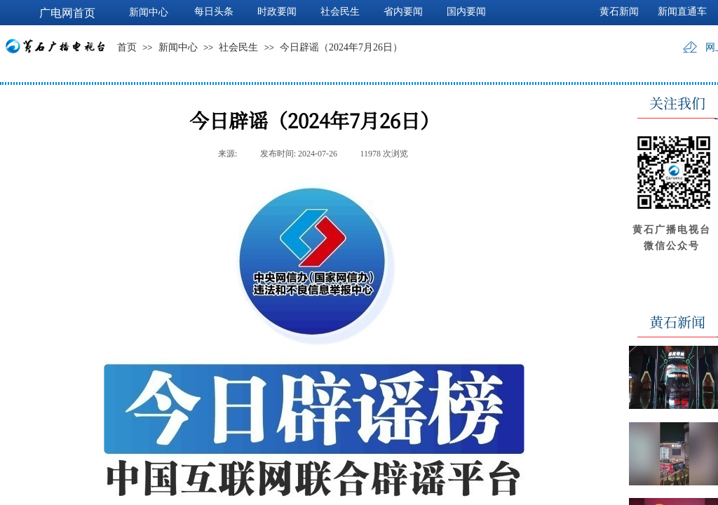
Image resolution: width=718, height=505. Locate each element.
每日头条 (213, 11)
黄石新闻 (619, 11)
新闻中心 (178, 47)
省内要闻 (403, 11)
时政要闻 (277, 11)
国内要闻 (466, 11)
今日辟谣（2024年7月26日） (341, 47)
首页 (127, 47)
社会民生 (238, 47)
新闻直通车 (682, 11)
